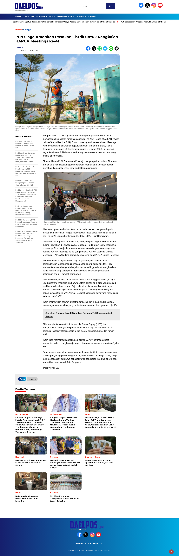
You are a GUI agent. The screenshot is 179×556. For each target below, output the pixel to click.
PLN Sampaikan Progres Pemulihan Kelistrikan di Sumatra (149, 22)
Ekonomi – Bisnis (65, 16)
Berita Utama (22, 16)
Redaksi (79, 544)
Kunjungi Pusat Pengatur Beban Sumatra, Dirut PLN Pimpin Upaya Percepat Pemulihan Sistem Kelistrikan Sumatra (62, 22)
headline (32, 379)
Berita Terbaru (39, 16)
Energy (92, 16)
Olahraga (81, 16)
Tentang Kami (95, 544)
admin (20, 48)
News (52, 16)
